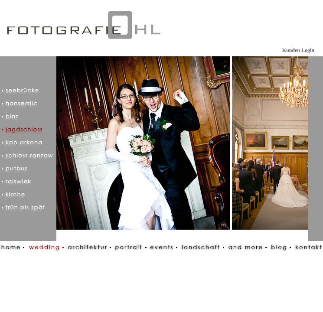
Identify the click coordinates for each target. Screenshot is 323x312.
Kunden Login (298, 50)
